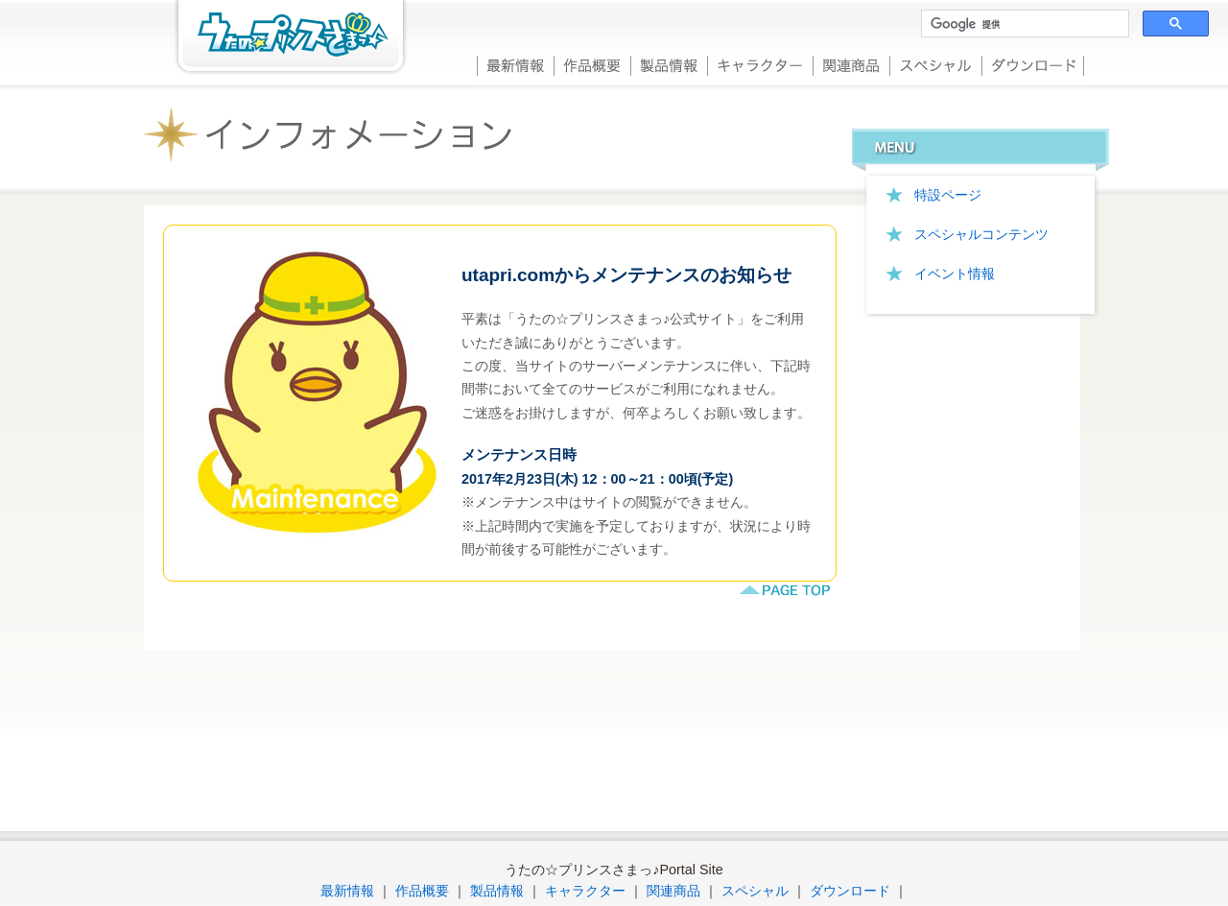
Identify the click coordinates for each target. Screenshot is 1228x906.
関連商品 (851, 63)
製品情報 (668, 63)
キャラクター (760, 63)
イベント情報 (954, 273)
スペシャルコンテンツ (981, 234)
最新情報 (515, 63)
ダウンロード (1032, 63)
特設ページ (947, 195)
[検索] (1023, 24)
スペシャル (935, 63)
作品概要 (592, 63)
